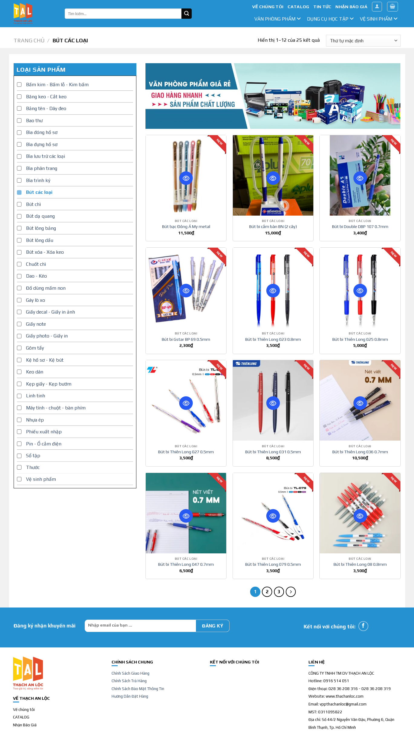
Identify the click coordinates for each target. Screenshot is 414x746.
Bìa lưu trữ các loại (45, 156)
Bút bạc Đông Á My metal (186, 226)
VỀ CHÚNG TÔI (267, 6)
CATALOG (298, 6)
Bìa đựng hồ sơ (41, 144)
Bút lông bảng (41, 228)
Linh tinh (35, 396)
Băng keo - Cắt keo (46, 96)
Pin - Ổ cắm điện (43, 444)
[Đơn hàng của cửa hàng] (363, 41)
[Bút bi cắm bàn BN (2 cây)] (273, 175)
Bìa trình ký (38, 180)
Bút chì (33, 204)
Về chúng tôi (24, 709)
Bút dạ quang (40, 216)
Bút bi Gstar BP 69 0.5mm (186, 339)
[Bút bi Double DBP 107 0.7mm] (360, 175)
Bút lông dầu (39, 240)
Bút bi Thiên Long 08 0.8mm (360, 564)
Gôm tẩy (35, 348)
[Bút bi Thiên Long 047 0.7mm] (186, 513)
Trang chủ (29, 40)
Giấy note (36, 324)
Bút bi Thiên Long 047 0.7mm (186, 564)
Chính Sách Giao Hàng (130, 673)
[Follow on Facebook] (363, 626)
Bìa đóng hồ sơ (41, 132)
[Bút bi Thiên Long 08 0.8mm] (360, 513)
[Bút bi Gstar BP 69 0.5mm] (186, 288)
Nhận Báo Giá (25, 725)
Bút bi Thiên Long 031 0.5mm (273, 451)
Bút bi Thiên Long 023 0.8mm (273, 339)
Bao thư (34, 120)
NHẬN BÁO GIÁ (351, 6)
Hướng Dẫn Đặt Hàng (130, 696)
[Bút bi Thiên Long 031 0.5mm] (273, 400)
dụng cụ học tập (330, 19)
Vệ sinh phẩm (379, 19)
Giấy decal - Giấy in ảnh (50, 312)
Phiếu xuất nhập (44, 432)
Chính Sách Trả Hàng (129, 681)
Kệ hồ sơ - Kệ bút (45, 360)
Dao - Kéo (36, 276)
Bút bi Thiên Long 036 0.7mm (360, 451)
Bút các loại (39, 192)
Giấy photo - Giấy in (47, 336)
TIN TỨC (322, 6)
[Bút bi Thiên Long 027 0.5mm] (186, 400)
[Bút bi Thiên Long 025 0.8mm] (360, 288)
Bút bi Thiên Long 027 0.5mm (186, 451)
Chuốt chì (36, 264)
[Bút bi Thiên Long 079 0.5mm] (273, 513)
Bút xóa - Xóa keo (45, 252)
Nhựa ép (35, 420)
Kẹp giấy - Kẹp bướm (48, 384)
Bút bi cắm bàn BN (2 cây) (273, 226)
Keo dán (34, 372)
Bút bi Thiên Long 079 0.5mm (273, 564)
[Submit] (186, 13)
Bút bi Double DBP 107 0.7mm (360, 226)
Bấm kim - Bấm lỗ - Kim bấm (57, 84)
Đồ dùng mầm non (46, 288)
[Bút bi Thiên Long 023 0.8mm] (273, 288)
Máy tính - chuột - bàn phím (56, 408)
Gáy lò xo (35, 300)
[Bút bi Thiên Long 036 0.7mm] (360, 400)
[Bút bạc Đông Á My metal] (186, 175)
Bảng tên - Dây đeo (46, 108)
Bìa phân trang (41, 168)
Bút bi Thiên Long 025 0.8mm (360, 339)
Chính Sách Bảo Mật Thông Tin (138, 688)
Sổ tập (33, 455)
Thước (33, 467)
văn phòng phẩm (277, 19)
